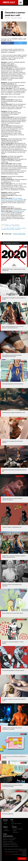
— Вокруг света (15, 832)
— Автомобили (6, 830)
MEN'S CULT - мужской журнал (13, 225)
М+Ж (12, 820)
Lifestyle (14, 827)
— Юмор (12, 821)
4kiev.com (8, 841)
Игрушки (5, 827)
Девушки (5, 820)
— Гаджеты (5, 828)
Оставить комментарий (19, 233)
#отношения (18, 228)
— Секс (12, 825)
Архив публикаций (8, 836)
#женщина (11, 228)
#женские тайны (10, 229)
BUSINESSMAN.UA (10, 844)
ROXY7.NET (9, 838)
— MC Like (5, 821)
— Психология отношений (16, 823)
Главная (2, 9)
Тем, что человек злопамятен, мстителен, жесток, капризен (12, 198)
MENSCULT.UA (9, 843)
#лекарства (17, 229)
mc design (20, 851)
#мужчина (6, 228)
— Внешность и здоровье (17, 828)
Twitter (20, 43)
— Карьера (14, 830)
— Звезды (5, 823)
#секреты (23, 228)
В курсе (5, 834)
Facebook (7, 43)
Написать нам (22, 858)
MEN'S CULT (9, 839)
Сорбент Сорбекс (8, 854)
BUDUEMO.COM (10, 846)
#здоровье (3, 229)
